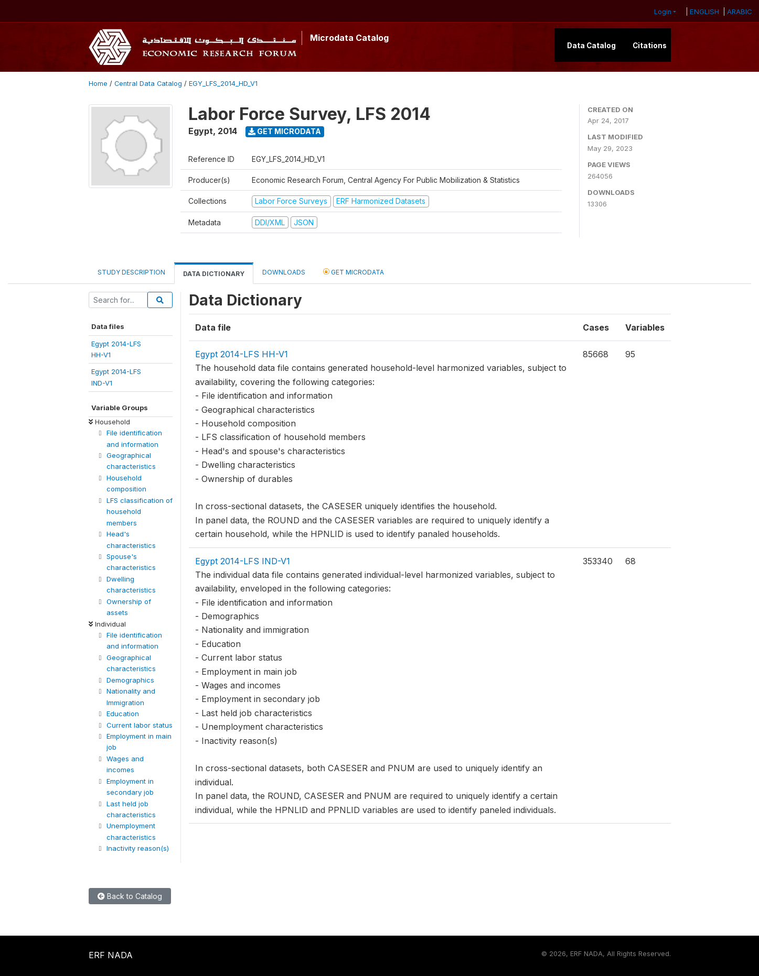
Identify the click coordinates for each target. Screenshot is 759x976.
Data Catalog (591, 45)
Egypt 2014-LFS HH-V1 (241, 354)
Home (98, 83)
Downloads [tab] (283, 272)
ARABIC (739, 11)
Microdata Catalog (349, 37)
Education (122, 713)
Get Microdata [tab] (353, 271)
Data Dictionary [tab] (213, 274)
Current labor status (139, 725)
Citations (650, 45)
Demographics (130, 680)
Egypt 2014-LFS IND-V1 (242, 561)
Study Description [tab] (131, 272)
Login (662, 12)
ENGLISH (704, 11)
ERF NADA (111, 955)
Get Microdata (284, 131)
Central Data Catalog (148, 83)
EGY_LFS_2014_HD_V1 (223, 83)
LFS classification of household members (139, 511)
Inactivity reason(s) (137, 848)
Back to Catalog (130, 896)
